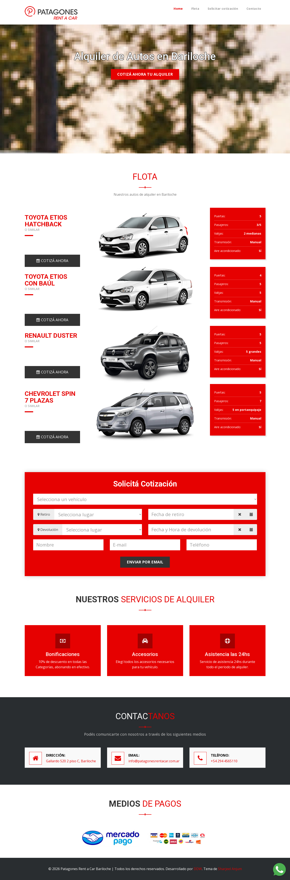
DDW (198, 868)
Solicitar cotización (223, 9)
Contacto (253, 9)
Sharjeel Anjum (230, 868)
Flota (195, 9)
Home (178, 9)
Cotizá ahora (52, 260)
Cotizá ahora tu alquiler (145, 74)
